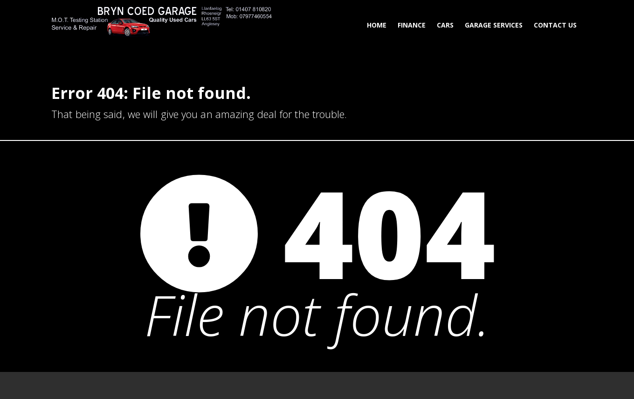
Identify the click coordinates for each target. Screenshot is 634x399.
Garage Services (494, 25)
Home (376, 25)
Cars (445, 25)
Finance (412, 25)
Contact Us (555, 25)
